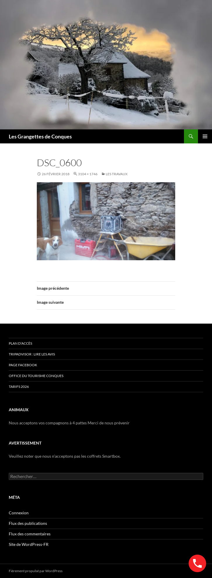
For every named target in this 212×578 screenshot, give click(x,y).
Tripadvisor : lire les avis (32, 354)
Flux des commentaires (30, 533)
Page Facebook (23, 365)
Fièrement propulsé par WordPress (35, 571)
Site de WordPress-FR (28, 544)
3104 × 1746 (88, 174)
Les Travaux (117, 174)
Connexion (19, 512)
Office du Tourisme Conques (36, 376)
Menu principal (205, 136)
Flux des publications (28, 523)
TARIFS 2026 (19, 386)
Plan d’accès (20, 343)
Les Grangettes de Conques (40, 136)
